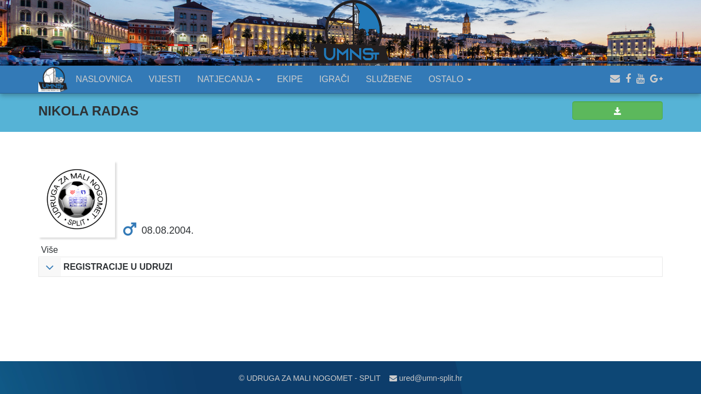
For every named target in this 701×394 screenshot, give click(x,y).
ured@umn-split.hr (425, 378)
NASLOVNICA (104, 79)
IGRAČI (334, 79)
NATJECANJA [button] (229, 79)
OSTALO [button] (449, 79)
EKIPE (290, 79)
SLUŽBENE (389, 79)
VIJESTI (165, 79)
